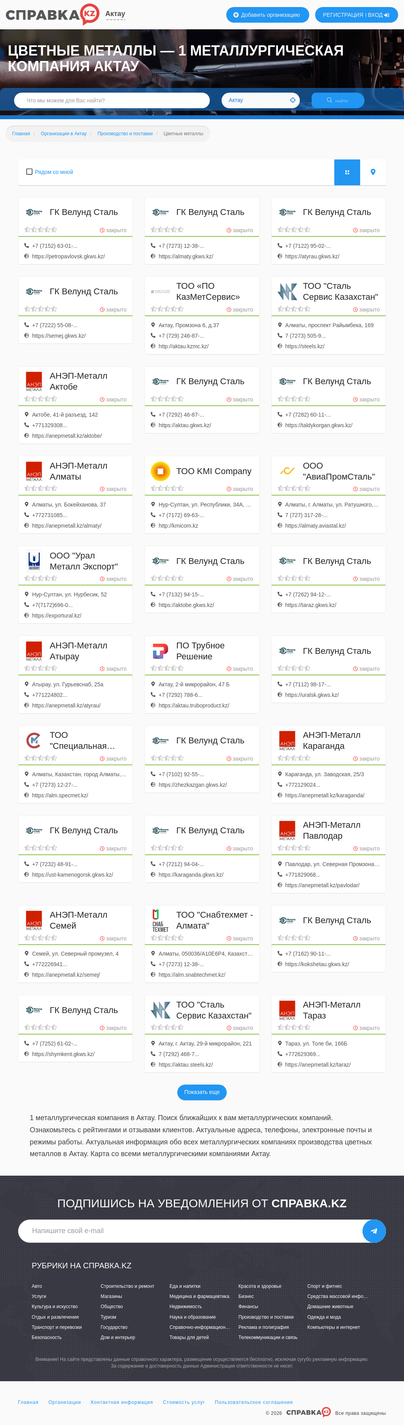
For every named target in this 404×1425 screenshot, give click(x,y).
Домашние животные (330, 1311)
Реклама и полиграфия (263, 1332)
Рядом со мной (54, 177)
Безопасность (47, 1342)
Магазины (111, 1301)
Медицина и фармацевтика (199, 1301)
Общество (112, 1311)
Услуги (39, 1301)
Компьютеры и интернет (333, 1332)
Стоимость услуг (184, 1407)
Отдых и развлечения (55, 1322)
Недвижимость (186, 1311)
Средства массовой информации (343, 1301)
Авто (37, 1291)
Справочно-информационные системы (212, 1332)
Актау (115, 14)
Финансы (248, 1311)
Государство (114, 1332)
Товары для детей (189, 1342)
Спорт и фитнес (324, 1291)
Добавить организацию (266, 15)
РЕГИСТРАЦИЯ (343, 15)
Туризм (108, 1322)
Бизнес (246, 1301)
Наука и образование (193, 1322)
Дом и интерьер (118, 1342)
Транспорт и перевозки (57, 1332)
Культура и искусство (55, 1311)
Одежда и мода (324, 1322)
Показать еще (202, 1097)
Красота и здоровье (259, 1291)
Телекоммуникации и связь (268, 1342)
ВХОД (379, 15)
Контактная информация (122, 1407)
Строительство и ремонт (127, 1291)
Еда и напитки (185, 1291)
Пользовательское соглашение (254, 1407)
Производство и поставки (266, 1322)
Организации (65, 1407)
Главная (28, 1407)
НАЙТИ (341, 103)
